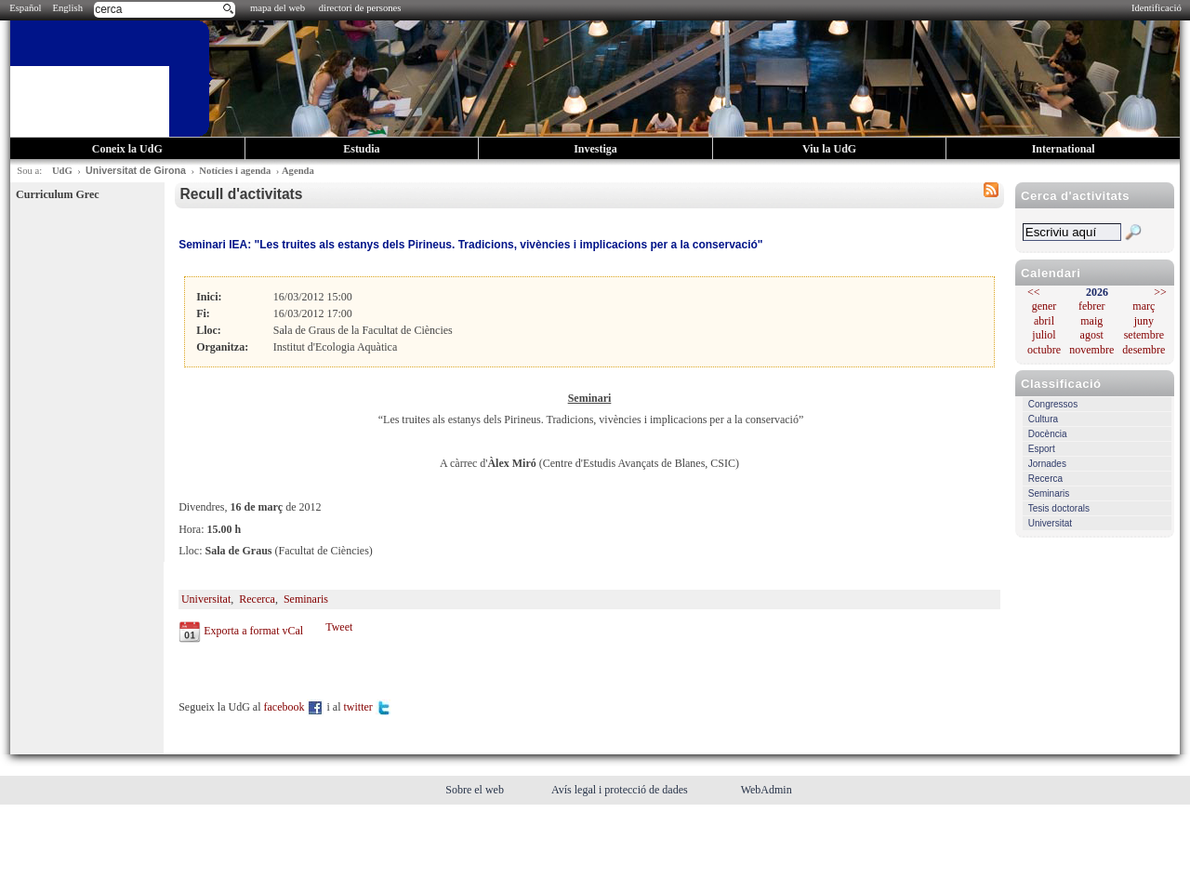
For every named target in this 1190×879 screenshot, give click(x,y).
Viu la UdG (829, 148)
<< (1033, 292)
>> (1160, 292)
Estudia (361, 148)
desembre (1143, 349)
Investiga (595, 148)
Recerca (1045, 478)
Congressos (1053, 404)
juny (1144, 320)
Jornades (1047, 464)
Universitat (1050, 523)
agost (1092, 334)
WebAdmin (766, 789)
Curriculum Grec (57, 194)
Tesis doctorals (1059, 508)
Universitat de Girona (136, 170)
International (1063, 148)
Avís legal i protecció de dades (621, 789)
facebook (294, 706)
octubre (1044, 349)
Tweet (338, 626)
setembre (1144, 334)
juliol (1043, 334)
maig (1091, 320)
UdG (62, 171)
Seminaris (1048, 493)
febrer (1091, 306)
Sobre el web (476, 789)
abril (1044, 320)
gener (1044, 306)
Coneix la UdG (127, 148)
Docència (1047, 434)
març (1143, 306)
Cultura (1043, 419)
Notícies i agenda (235, 171)
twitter (367, 706)
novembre (1091, 349)
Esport (1041, 449)
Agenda (298, 171)
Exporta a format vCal (253, 630)
